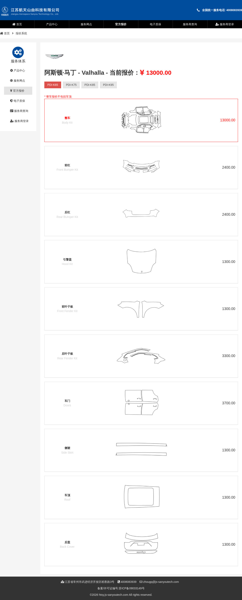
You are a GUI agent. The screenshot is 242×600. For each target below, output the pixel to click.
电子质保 (155, 24)
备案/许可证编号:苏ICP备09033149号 (120, 588)
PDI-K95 (108, 84)
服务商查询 (190, 24)
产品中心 (51, 24)
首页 (17, 24)
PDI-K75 (71, 84)
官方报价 (120, 24)
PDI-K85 (89, 84)
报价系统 (21, 33)
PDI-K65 (52, 84)
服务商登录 (224, 24)
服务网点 (86, 24)
